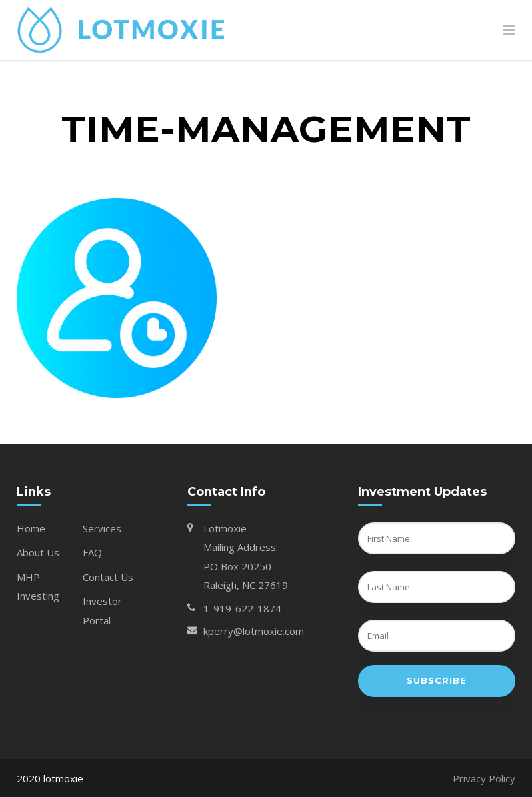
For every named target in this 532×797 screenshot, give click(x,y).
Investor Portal (102, 610)
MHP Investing (38, 586)
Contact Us (108, 577)
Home (31, 528)
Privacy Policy (484, 778)
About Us (38, 552)
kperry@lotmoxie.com (253, 631)
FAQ (92, 552)
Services (102, 528)
